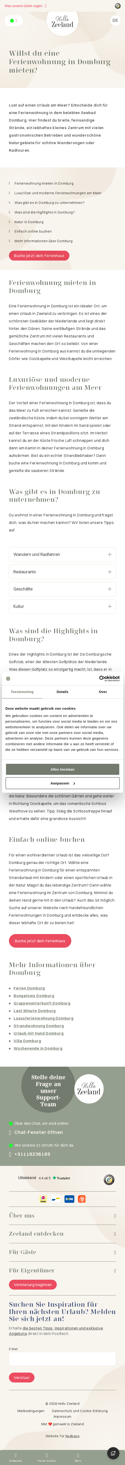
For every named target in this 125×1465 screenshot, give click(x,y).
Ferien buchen (47, 1460)
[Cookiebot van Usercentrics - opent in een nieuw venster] (99, 679)
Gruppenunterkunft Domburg (42, 1003)
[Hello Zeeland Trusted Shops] (118, 6)
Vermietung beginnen (33, 1284)
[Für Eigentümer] (62, 1271)
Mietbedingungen (31, 1411)
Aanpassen (62, 783)
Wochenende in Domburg (38, 1048)
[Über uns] (62, 1216)
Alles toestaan (63, 769)
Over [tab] (103, 692)
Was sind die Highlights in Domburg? (45, 212)
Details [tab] (62, 692)
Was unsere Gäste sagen (23, 6)
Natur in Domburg (29, 222)
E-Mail (13, 1348)
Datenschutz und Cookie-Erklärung (80, 1411)
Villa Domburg (27, 1040)
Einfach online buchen (33, 232)
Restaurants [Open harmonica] (62, 571)
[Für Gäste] (62, 1252)
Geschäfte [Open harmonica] (62, 589)
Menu (78, 1460)
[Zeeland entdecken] (62, 1234)
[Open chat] (113, 1453)
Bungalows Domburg (34, 995)
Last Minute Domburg (35, 1010)
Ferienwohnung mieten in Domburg (44, 184)
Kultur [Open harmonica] (62, 606)
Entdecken (15, 1460)
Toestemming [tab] (22, 692)
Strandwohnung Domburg (39, 1025)
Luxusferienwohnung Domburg (44, 1018)
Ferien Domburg (29, 988)
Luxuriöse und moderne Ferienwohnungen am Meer (58, 193)
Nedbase (72, 1436)
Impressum (63, 1416)
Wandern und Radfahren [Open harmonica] (62, 554)
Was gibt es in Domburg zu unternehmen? (49, 203)
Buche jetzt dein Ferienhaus (39, 255)
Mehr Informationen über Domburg (44, 241)
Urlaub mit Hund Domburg (39, 1033)
